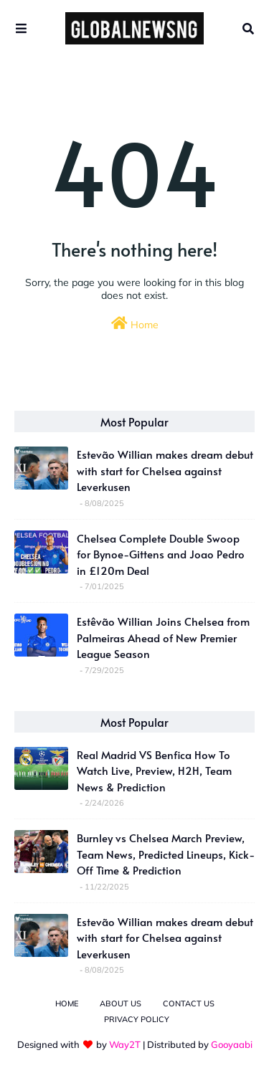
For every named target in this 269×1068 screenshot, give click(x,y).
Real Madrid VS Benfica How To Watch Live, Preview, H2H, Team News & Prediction (154, 770)
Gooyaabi (232, 1044)
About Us (120, 1003)
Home (135, 323)
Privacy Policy (136, 1019)
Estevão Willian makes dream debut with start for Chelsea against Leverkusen (165, 470)
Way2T (125, 1044)
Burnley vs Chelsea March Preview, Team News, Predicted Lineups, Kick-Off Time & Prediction (166, 853)
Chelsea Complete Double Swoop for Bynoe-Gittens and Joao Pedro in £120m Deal (161, 554)
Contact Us (188, 1003)
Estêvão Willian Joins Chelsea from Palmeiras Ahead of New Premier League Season (163, 637)
